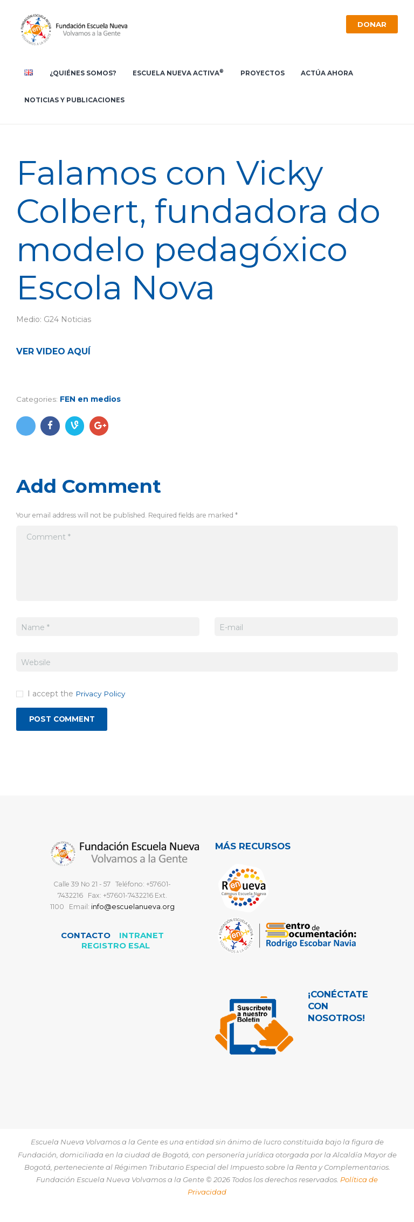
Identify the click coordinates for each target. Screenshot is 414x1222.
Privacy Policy (101, 696)
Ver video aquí (55, 353)
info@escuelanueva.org (132, 910)
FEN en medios (91, 402)
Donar (370, 24)
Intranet (141, 938)
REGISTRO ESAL (115, 948)
